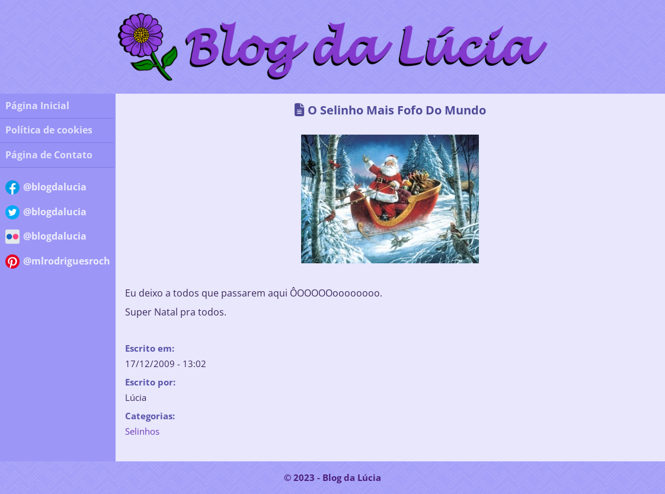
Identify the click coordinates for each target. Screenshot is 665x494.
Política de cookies (48, 129)
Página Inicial (37, 105)
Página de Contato (48, 154)
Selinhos (142, 431)
